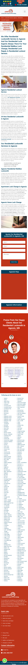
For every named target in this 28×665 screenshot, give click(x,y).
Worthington (19, 580)
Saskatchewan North (21, 471)
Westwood (19, 568)
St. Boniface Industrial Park (22, 496)
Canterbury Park (7, 435)
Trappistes (19, 525)
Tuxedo (18, 528)
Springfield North (20, 492)
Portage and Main (21, 431)
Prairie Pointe (20, 434)
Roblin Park (19, 458)
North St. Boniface (21, 405)
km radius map (14, 286)
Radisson (19, 437)
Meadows (6, 560)
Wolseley (19, 577)
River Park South (20, 449)
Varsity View (20, 540)
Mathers (5, 552)
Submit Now (14, 262)
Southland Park (20, 489)
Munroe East (6, 571)
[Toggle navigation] (25, 11)
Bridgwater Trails (7, 420)
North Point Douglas (21, 402)
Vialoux (18, 542)
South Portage (20, 482)
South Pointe (20, 480)
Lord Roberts (6, 539)
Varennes (19, 539)
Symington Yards (21, 515)
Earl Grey (6, 468)
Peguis (18, 423)
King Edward (6, 521)
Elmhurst (6, 476)
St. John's (19, 503)
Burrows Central (7, 432)
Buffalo (5, 431)
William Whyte (20, 574)
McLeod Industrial (8, 555)
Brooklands (6, 426)
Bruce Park (6, 428)
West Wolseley (20, 563)
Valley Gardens (20, 537)
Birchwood (6, 413)
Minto (5, 565)
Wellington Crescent (21, 551)
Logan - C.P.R (7, 537)
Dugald (5, 465)
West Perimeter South (22, 561)
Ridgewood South (21, 444)
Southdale (19, 488)
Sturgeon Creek (20, 513)
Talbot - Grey (20, 516)
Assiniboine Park (7, 408)
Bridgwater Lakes (7, 419)
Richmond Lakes (20, 440)
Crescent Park (7, 452)
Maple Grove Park (7, 546)
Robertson (19, 456)
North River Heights (21, 404)
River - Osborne (20, 446)
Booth (5, 414)
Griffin (5, 495)
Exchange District (7, 479)
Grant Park (6, 492)
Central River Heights (8, 440)
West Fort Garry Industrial (20, 556)
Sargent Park (20, 470)
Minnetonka (6, 563)
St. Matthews (20, 504)
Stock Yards (20, 512)
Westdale (19, 564)
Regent (18, 438)
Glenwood (6, 491)
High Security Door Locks (8, 616)
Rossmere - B (20, 465)
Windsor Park (20, 576)
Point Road (19, 428)
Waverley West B (21, 549)
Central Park (6, 438)
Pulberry (19, 435)
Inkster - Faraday (7, 500)
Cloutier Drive (7, 449)
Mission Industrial (8, 568)
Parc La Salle (20, 420)
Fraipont (5, 485)
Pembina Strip (20, 425)
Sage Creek (19, 468)
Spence (19, 491)
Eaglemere (6, 467)
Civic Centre (6, 447)
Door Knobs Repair (7, 625)
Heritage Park (7, 497)
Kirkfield (5, 524)
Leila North (6, 533)
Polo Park (19, 429)
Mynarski (6, 576)
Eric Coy (5, 477)
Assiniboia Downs (8, 407)
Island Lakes (6, 504)
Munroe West (7, 573)
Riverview (19, 455)
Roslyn (18, 461)
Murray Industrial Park (8, 574)
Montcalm (6, 570)
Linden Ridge (6, 534)
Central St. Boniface (8, 441)
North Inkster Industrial (20, 400)
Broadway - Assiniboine (6, 423)
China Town (6, 446)
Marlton (5, 551)
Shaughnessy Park (21, 474)
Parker (18, 422)
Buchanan (6, 429)
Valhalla (19, 536)
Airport (5, 399)
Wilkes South (20, 573)
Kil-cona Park (6, 513)
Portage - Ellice (20, 432)
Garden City (6, 486)
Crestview (6, 455)
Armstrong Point (7, 405)
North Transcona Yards (20, 408)
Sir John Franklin (20, 477)
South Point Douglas (21, 479)
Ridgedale (19, 443)
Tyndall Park (20, 531)
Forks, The (6, 482)
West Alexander (20, 552)
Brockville (6, 425)
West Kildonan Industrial (20, 559)
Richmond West (20, 441)
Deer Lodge (6, 459)
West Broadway (20, 554)
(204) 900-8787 (20, 2)
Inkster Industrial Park (8, 503)
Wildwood (19, 571)
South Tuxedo (20, 485)
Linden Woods (7, 536)
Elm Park (6, 474)
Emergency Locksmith (7, 642)
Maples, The (6, 548)
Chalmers (6, 443)
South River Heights (21, 483)
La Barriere (6, 525)
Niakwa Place (7, 579)
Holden (5, 498)
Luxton (5, 542)
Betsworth (6, 411)
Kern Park (6, 512)
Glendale (6, 488)
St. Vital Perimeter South (21, 509)
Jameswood (6, 507)
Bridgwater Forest (7, 417)
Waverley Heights (21, 548)
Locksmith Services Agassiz (11, 17)
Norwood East (20, 410)
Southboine (19, 486)
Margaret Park (7, 549)
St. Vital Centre (20, 507)
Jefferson (6, 509)
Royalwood (19, 467)
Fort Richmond (7, 483)
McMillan (6, 557)
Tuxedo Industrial (21, 530)
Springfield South (21, 494)
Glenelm (5, 489)
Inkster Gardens (7, 501)
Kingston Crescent (8, 522)
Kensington (6, 510)
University (19, 534)
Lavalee (5, 527)
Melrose (5, 561)
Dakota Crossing (7, 456)
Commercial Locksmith (6, 139)
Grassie (5, 494)
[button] (11, 337)
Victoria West (20, 545)
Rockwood (19, 459)
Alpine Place (6, 401)
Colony (5, 450)
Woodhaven (19, 579)
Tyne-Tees (19, 533)
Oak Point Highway (21, 413)
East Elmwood (7, 470)
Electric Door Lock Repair (8, 621)
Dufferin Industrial (7, 462)
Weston (19, 565)
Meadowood (6, 558)
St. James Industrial (21, 500)
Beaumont (6, 410)
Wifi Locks (5, 638)
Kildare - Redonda (7, 515)
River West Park (20, 450)
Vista (18, 546)
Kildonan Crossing (8, 516)
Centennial (6, 437)
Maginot (5, 543)
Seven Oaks (19, 473)
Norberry (6, 580)
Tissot (18, 519)
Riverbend (19, 452)
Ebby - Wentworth (7, 471)
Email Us (5, 650)
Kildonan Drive (7, 518)
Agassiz (5, 398)
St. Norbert (19, 506)
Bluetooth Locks (6, 635)
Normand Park (20, 398)
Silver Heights (20, 476)
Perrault (19, 426)
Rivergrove (19, 453)
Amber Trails (6, 402)
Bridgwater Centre (8, 416)
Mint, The (6, 564)
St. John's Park (20, 501)
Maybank (6, 554)
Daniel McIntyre (7, 458)
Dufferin (5, 461)
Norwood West (20, 411)
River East (19, 447)
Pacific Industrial (21, 419)
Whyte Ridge (20, 570)
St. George (19, 498)
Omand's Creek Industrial (20, 417)
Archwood (6, 404)
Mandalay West (7, 545)
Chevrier (5, 444)
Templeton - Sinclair (21, 518)
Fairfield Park (6, 480)
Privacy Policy (6, 633)
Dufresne (6, 464)
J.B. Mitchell (6, 506)
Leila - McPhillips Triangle (7, 530)
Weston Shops (20, 567)
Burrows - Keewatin (8, 434)
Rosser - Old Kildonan (22, 462)
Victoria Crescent (21, 543)
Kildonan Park (7, 519)
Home (2, 17)
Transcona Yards (21, 524)
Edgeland (6, 473)
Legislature (6, 528)
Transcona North (20, 521)
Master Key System (7, 618)
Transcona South (21, 522)
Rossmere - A (20, 464)
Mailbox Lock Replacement (8, 640)
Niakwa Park (6, 577)
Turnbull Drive (20, 527)
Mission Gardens (7, 567)
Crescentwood (7, 453)
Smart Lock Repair (6, 623)
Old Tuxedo (19, 414)
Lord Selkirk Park (7, 540)
